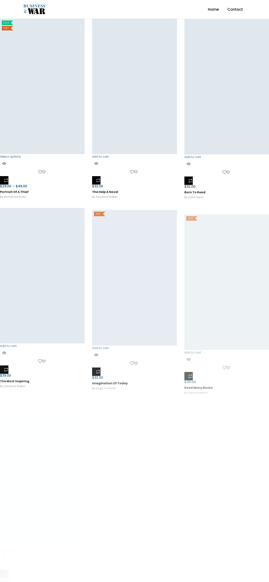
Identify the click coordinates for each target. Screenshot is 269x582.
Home (213, 9)
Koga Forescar (106, 402)
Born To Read (194, 198)
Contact (235, 9)
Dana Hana (195, 203)
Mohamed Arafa (15, 198)
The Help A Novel (105, 195)
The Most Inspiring (14, 391)
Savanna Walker (107, 200)
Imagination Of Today (110, 397)
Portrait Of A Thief (14, 193)
